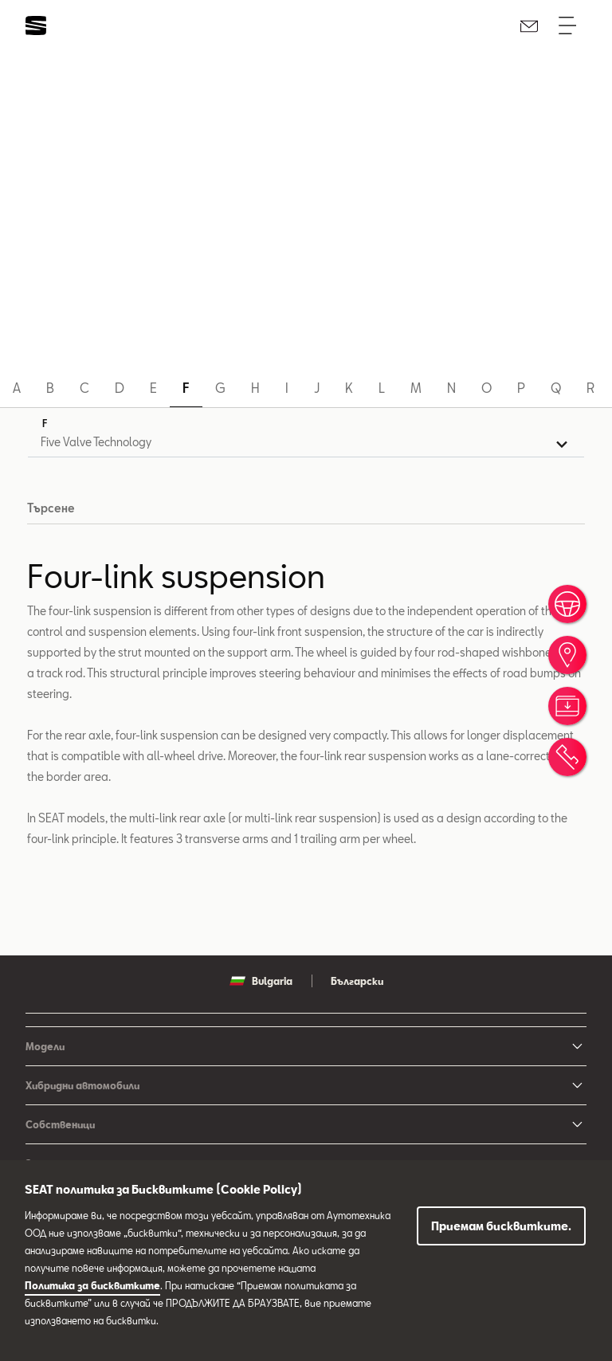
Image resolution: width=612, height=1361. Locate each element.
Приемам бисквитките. (501, 1226)
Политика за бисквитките (92, 1285)
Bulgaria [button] (261, 982)
